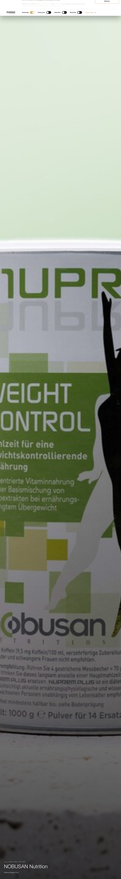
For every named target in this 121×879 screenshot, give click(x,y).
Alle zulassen (107, 4)
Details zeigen (89, 26)
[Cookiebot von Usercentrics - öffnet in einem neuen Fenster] (11, 27)
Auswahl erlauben (107, 10)
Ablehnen (107, 15)
